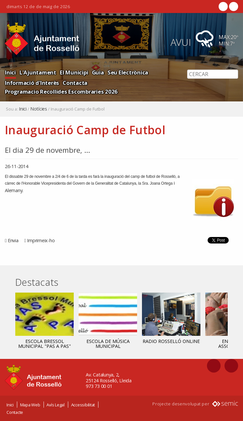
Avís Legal (55, 405)
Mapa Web (30, 405)
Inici (10, 72)
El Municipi (74, 72)
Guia (98, 72)
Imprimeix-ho (41, 240)
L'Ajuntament (37, 72)
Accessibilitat (83, 405)
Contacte (14, 412)
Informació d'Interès (32, 82)
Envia (13, 240)
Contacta (75, 82)
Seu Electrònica (128, 72)
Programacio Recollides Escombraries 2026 (61, 91)
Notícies (38, 109)
